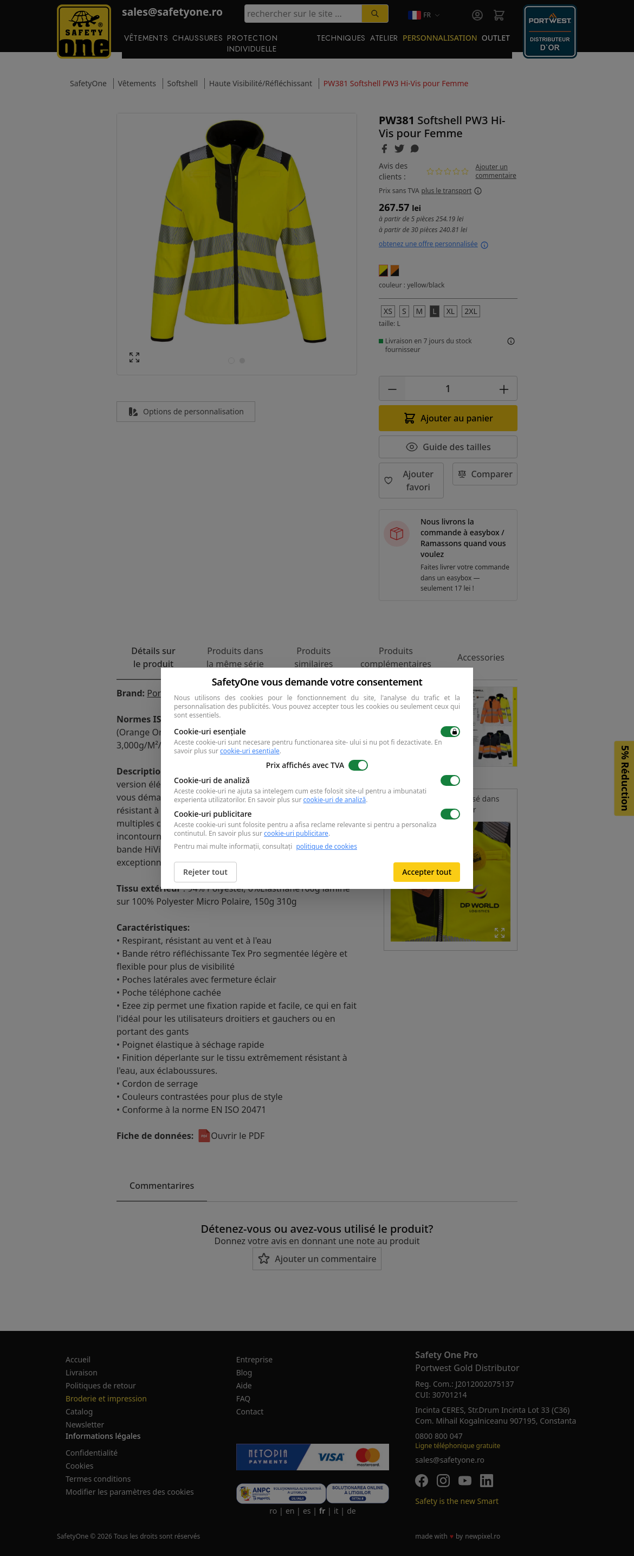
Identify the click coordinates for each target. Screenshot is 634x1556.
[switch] (450, 731)
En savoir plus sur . (307, 799)
